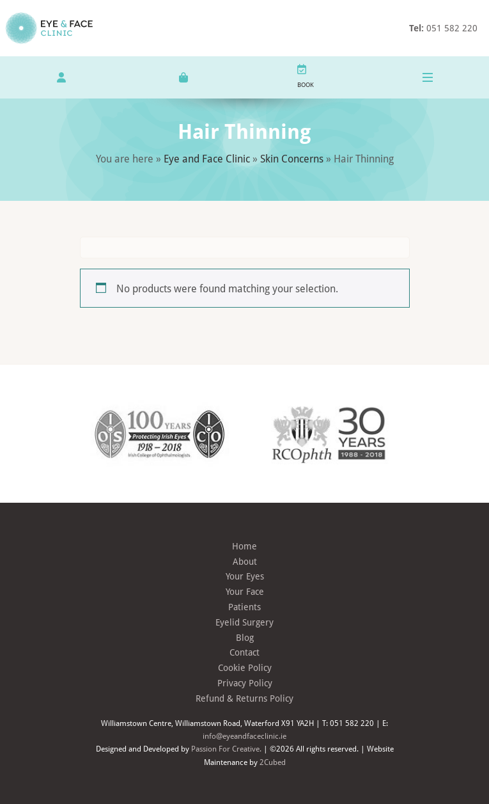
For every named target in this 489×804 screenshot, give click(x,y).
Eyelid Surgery (244, 622)
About (245, 561)
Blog (245, 637)
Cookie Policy (245, 667)
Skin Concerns (291, 158)
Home (244, 546)
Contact (244, 652)
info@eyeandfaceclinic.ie (244, 735)
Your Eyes (245, 576)
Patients (244, 607)
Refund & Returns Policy (244, 698)
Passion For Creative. (226, 748)
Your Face (245, 591)
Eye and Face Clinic (207, 158)
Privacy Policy (244, 683)
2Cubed (273, 762)
